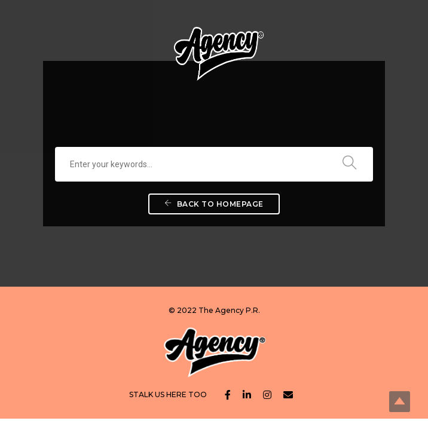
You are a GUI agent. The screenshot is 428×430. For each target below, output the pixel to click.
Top (399, 401)
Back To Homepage (214, 203)
